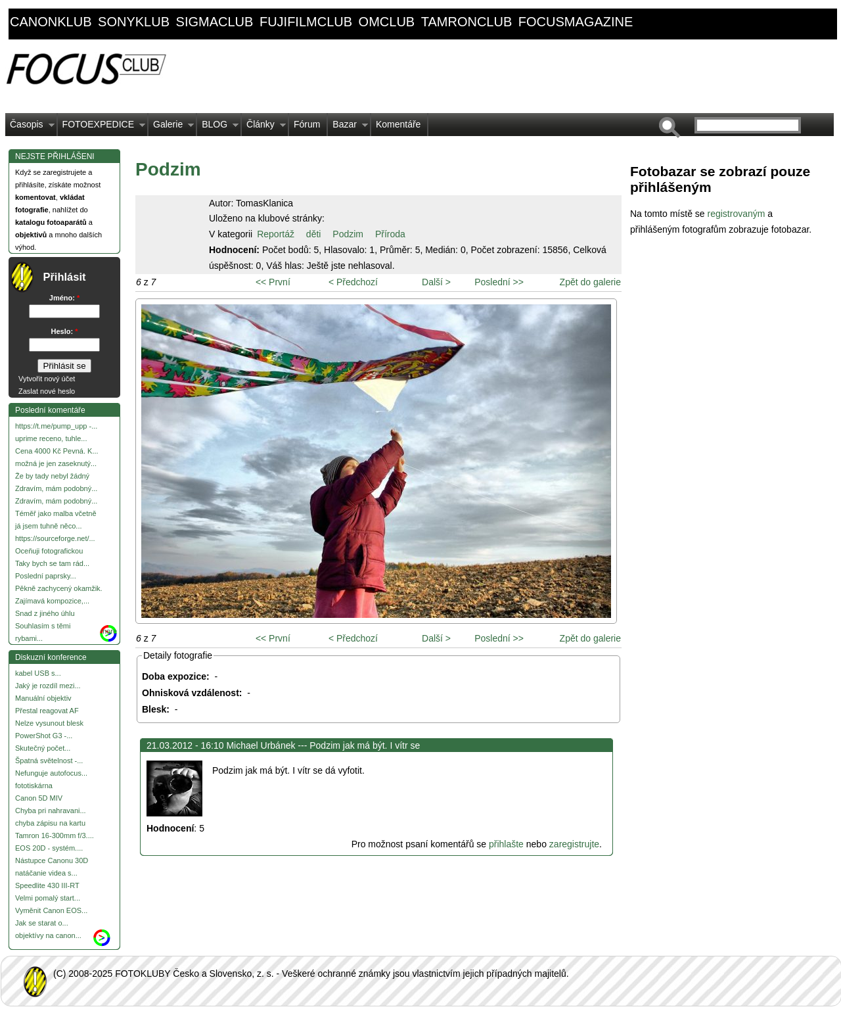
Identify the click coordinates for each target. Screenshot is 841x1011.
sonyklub (134, 21)
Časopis (30, 127)
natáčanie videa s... (46, 873)
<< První (273, 282)
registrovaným (737, 213)
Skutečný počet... (42, 748)
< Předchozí (353, 282)
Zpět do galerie (590, 282)
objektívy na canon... (48, 935)
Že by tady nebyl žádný (52, 476)
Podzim (347, 234)
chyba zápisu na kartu (50, 823)
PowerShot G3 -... (43, 736)
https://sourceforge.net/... (55, 538)
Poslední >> (499, 282)
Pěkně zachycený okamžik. (58, 588)
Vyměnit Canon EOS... (51, 910)
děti (313, 234)
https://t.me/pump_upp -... (56, 426)
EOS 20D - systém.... (49, 848)
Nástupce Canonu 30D (51, 860)
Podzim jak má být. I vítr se (364, 745)
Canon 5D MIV (38, 798)
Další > (436, 282)
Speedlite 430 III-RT (47, 885)
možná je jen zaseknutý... (56, 463)
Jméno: (64, 298)
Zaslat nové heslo (46, 391)
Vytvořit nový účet (46, 379)
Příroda (390, 234)
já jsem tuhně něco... (48, 526)
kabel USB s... (38, 673)
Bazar (348, 127)
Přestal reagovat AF (47, 711)
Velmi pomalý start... (47, 898)
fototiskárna (34, 785)
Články (264, 127)
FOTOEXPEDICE (101, 127)
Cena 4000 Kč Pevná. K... (57, 451)
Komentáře (398, 124)
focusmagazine (575, 21)
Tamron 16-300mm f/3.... (54, 835)
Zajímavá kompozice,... (52, 601)
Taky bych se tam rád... (52, 563)
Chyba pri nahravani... (50, 810)
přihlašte (506, 844)
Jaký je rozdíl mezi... (48, 686)
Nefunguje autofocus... (51, 773)
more (109, 631)
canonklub (50, 21)
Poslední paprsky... (45, 576)
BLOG (218, 127)
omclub (387, 21)
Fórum (307, 124)
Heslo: (64, 331)
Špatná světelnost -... (49, 760)
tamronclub (466, 21)
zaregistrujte (574, 844)
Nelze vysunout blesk (49, 723)
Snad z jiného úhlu (45, 613)
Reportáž (275, 234)
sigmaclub (215, 21)
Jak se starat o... (41, 923)
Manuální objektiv (43, 698)
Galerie (171, 127)
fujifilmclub (306, 21)
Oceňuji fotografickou (49, 551)
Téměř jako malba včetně (56, 513)
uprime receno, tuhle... (51, 438)
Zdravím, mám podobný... (56, 488)
